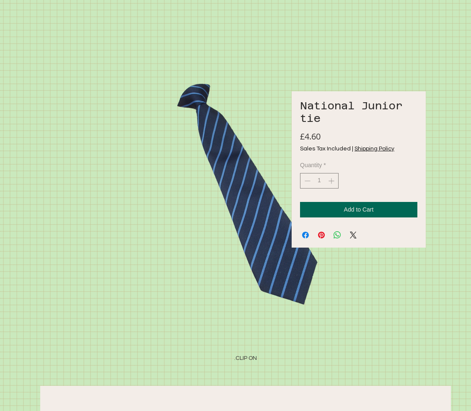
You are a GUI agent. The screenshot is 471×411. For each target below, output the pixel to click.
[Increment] (332, 180)
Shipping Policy (374, 149)
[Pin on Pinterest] (321, 235)
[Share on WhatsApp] (337, 235)
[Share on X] (353, 235)
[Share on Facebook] (305, 235)
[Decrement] (306, 180)
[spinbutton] (319, 180)
